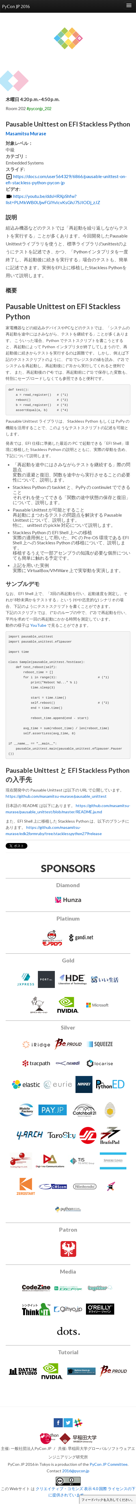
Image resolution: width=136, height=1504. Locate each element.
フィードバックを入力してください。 (107, 1499)
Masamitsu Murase (26, 133)
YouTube (38, 625)
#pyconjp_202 (39, 108)
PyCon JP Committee (109, 1464)
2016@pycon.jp (75, 1470)
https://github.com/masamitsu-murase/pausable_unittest (56, 796)
